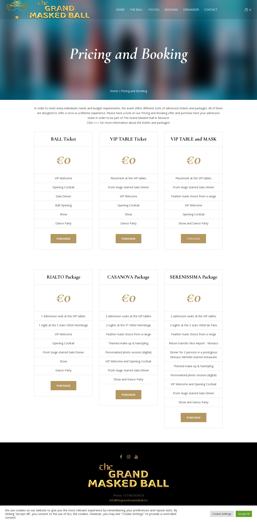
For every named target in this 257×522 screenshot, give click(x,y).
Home (114, 91)
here (96, 123)
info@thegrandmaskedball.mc (128, 500)
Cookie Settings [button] (221, 514)
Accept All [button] (244, 514)
